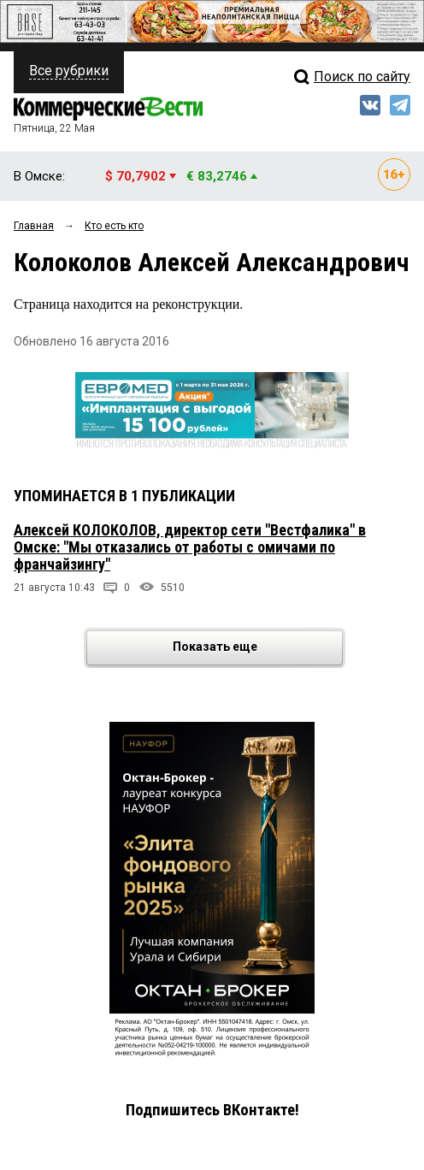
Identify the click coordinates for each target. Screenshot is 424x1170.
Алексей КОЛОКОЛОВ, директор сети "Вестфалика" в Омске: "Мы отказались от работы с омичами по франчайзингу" (190, 547)
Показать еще (257, 648)
